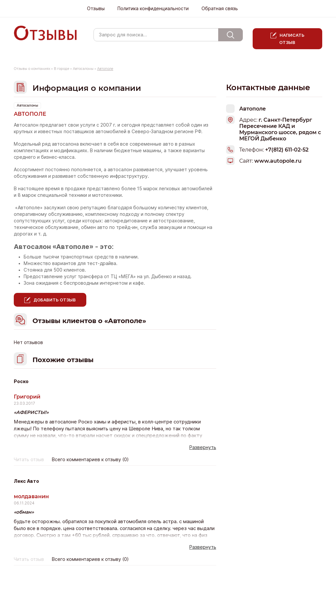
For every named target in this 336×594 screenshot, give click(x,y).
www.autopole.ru (278, 161)
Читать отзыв (29, 459)
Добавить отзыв (54, 299)
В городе (61, 69)
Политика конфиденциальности (153, 8)
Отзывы (96, 8)
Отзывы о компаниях (32, 69)
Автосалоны (83, 69)
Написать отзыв (291, 38)
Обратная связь (219, 8)
